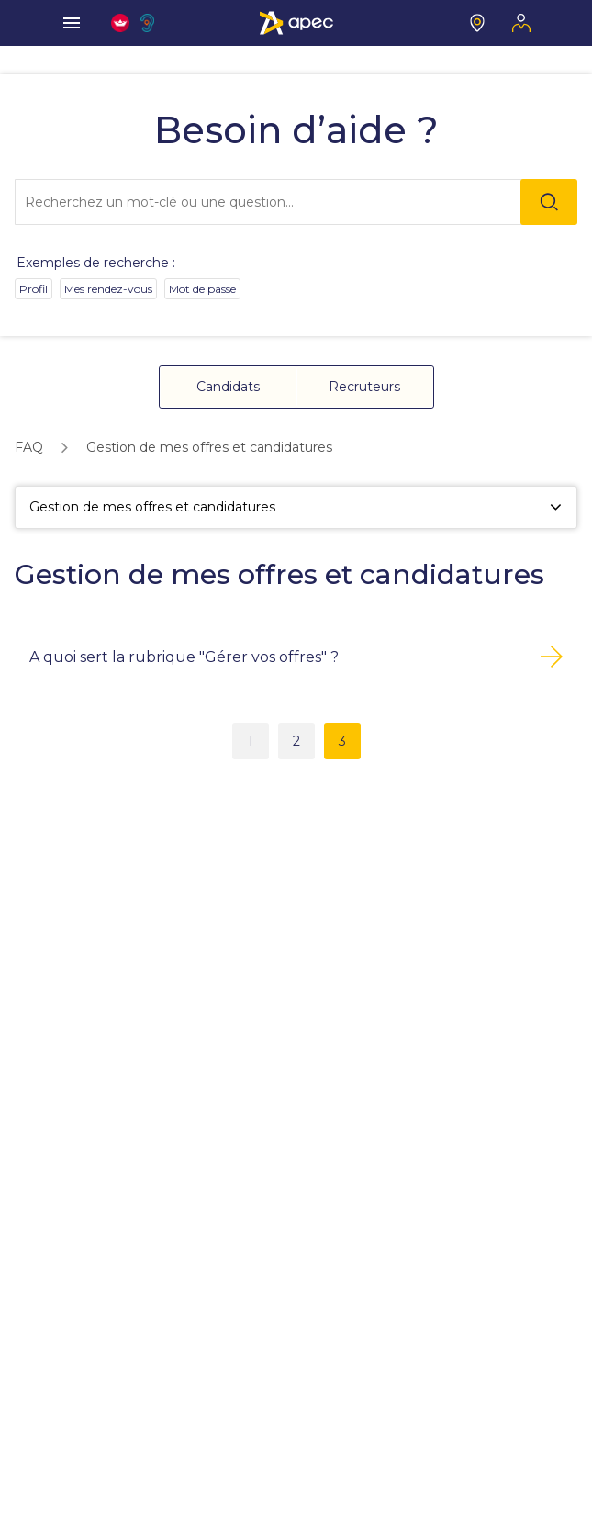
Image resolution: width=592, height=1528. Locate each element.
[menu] (71, 22)
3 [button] (342, 741)
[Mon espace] (521, 23)
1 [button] (250, 741)
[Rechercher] (548, 202)
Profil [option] (33, 289)
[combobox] (295, 202)
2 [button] (296, 741)
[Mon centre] (477, 23)
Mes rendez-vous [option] (108, 289)
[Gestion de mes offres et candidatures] (296, 507)
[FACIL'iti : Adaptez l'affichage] (120, 23)
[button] (228, 387)
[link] (29, 447)
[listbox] (296, 292)
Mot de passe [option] (202, 289)
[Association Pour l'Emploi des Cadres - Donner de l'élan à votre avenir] (296, 23)
